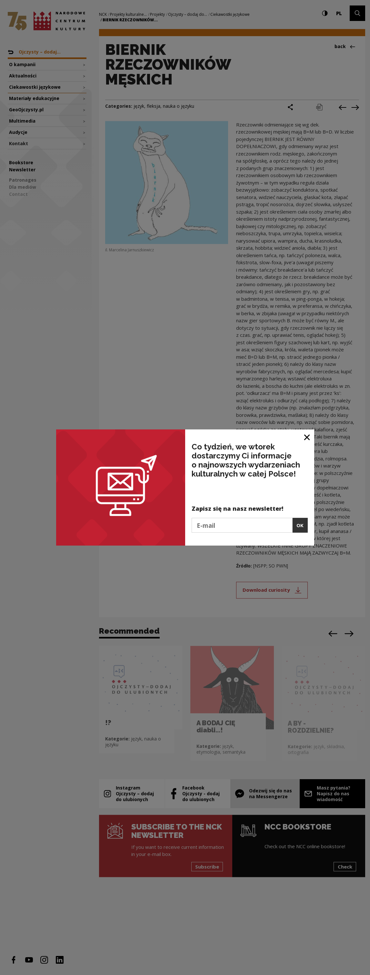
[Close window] (307, 436)
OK (300, 525)
